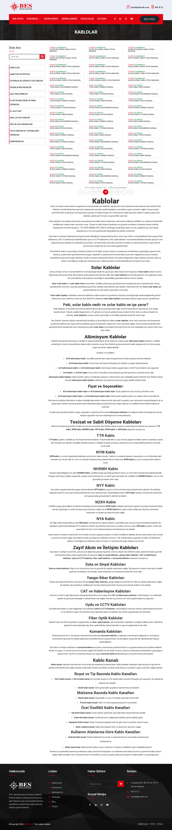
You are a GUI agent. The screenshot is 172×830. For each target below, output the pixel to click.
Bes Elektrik (29, 824)
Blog (53, 802)
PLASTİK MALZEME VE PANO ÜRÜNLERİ (23, 102)
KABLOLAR (15, 68)
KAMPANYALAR (17, 141)
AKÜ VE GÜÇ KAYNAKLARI (21, 124)
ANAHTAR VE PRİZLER (20, 74)
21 (112, 192)
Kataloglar (56, 797)
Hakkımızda (57, 783)
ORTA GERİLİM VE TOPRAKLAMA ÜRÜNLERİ (24, 133)
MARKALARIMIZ (69, 18)
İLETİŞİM (101, 18)
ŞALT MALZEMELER (19, 94)
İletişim (55, 806)
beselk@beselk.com (140, 7)
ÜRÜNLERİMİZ (51, 18)
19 (99, 192)
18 (93, 192)
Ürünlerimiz (57, 788)
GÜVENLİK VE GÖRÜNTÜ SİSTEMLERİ (26, 81)
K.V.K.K (152, 824)
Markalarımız (57, 792)
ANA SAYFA (17, 18)
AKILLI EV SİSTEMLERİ (20, 118)
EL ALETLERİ (15, 111)
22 (118, 192)
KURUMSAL (33, 18)
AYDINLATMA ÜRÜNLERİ (20, 87)
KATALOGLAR (87, 18)
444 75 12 (159, 7)
